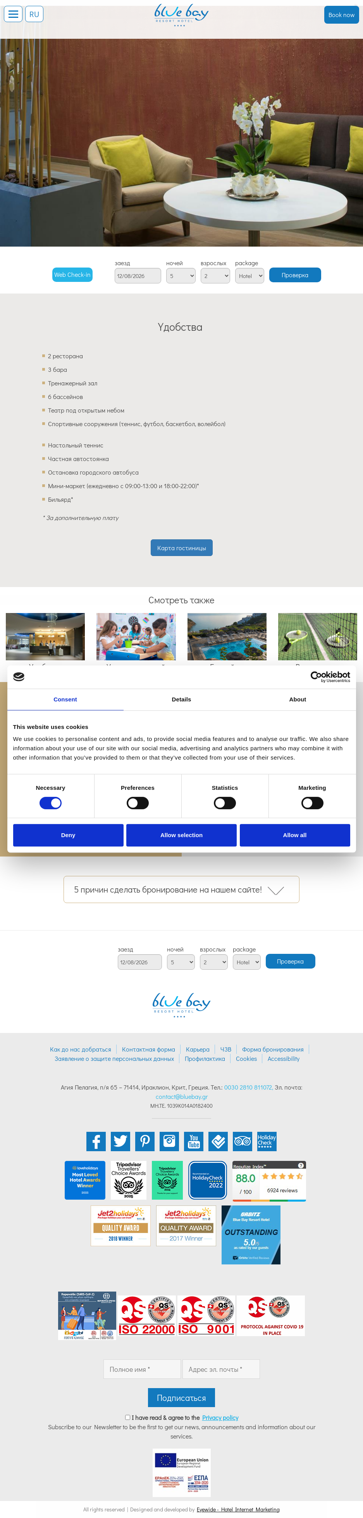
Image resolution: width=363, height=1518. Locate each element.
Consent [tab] (65, 699)
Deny (68, 835)
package (246, 263)
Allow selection (181, 835)
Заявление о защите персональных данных (114, 1058)
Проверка (295, 275)
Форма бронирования (273, 1049)
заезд (122, 263)
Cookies (246, 1058)
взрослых (213, 263)
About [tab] (297, 699)
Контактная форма (148, 1049)
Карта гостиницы (181, 548)
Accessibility (283, 1058)
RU (34, 14)
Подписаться (181, 1397)
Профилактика (205, 1058)
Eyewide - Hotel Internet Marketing (238, 1509)
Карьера (198, 1049)
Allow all (295, 835)
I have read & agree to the (185, 1417)
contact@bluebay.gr (182, 1096)
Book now (342, 14)
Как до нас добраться (80, 1049)
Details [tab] (181, 699)
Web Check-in (72, 274)
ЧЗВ (225, 1049)
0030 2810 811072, (248, 1087)
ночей (174, 263)
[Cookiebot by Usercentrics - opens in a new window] (316, 677)
